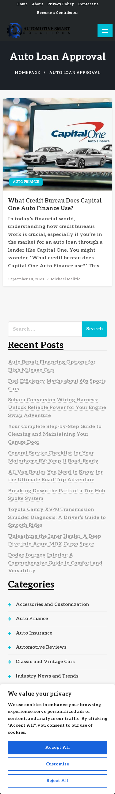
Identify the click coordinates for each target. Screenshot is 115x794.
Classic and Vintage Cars (45, 661)
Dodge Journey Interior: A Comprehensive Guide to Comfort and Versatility (55, 563)
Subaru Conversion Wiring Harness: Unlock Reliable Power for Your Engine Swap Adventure (57, 408)
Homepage (27, 73)
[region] (57, 739)
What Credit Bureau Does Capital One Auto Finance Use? (55, 205)
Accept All (57, 747)
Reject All (57, 780)
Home (22, 4)
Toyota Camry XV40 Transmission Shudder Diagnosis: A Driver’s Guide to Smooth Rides (57, 517)
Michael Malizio (66, 279)
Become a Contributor (57, 12)
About (37, 4)
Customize (57, 764)
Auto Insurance (34, 633)
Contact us (88, 4)
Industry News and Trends (47, 676)
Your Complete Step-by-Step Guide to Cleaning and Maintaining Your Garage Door (55, 434)
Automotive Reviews (41, 647)
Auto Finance (26, 182)
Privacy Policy (61, 4)
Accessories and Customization (52, 604)
